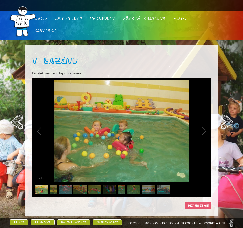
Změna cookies (186, 223)
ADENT (220, 223)
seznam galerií (198, 205)
